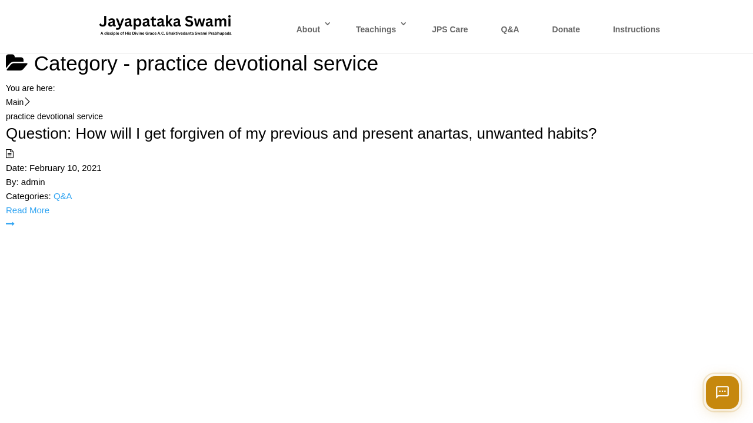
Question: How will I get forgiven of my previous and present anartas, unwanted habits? (301, 133)
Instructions (636, 29)
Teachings (376, 29)
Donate (566, 29)
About (308, 29)
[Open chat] (722, 392)
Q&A (510, 29)
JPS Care (450, 29)
